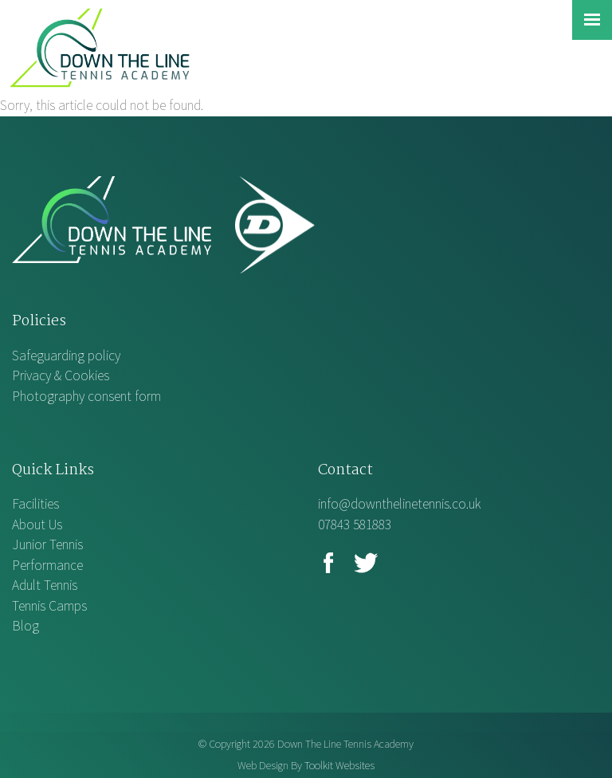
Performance (47, 565)
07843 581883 (354, 524)
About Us (37, 524)
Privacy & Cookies (60, 375)
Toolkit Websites (339, 765)
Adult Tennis (44, 585)
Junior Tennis (47, 544)
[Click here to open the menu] (592, 20)
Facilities (35, 504)
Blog (25, 626)
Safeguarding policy (66, 355)
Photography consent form (86, 396)
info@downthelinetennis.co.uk (399, 504)
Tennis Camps (49, 606)
